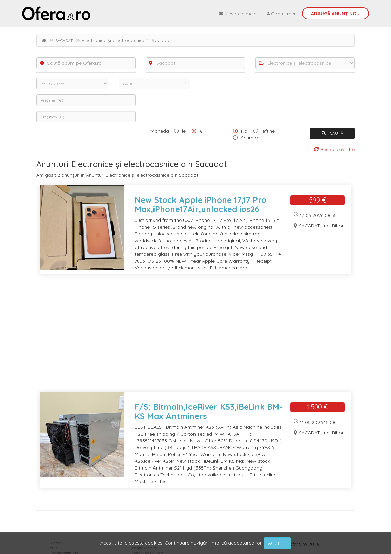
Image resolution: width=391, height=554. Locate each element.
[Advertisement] (195, 337)
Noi (244, 131)
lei (184, 131)
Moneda (160, 131)
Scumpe (250, 138)
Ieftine (268, 131)
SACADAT (64, 40)
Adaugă (335, 14)
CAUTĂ (332, 133)
